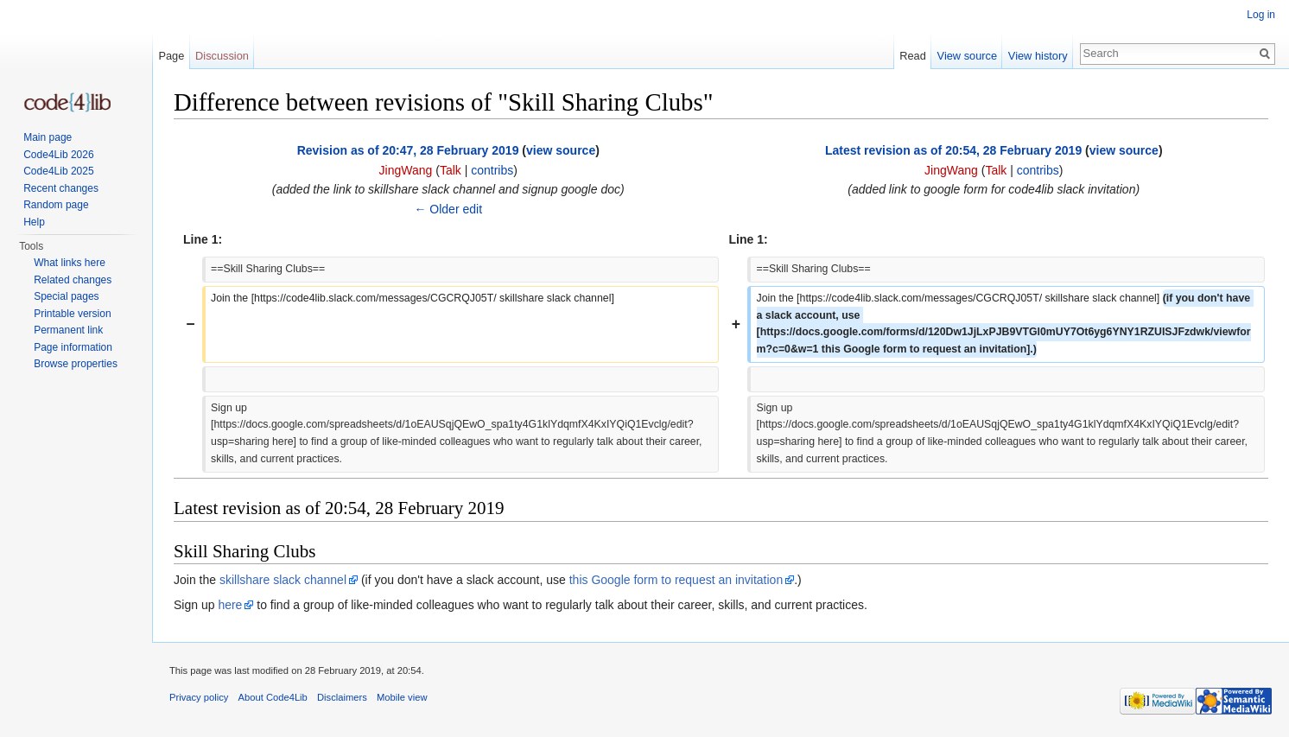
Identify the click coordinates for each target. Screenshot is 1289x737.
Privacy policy (198, 697)
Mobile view (402, 697)
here (230, 605)
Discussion (222, 55)
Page (171, 55)
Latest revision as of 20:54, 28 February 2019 (953, 150)
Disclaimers (342, 697)
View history (1038, 55)
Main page (47, 137)
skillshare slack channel (282, 580)
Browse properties (75, 364)
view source (560, 150)
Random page (55, 205)
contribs (492, 170)
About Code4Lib (273, 697)
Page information (73, 347)
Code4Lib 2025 (58, 171)
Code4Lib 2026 (58, 155)
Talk (450, 170)
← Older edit (448, 209)
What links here (69, 263)
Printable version (72, 314)
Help (34, 222)
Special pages (66, 296)
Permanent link (68, 330)
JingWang (406, 170)
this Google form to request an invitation (676, 580)
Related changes (72, 280)
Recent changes (60, 188)
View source (967, 55)
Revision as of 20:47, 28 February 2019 (408, 150)
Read (912, 55)
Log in (1261, 15)
